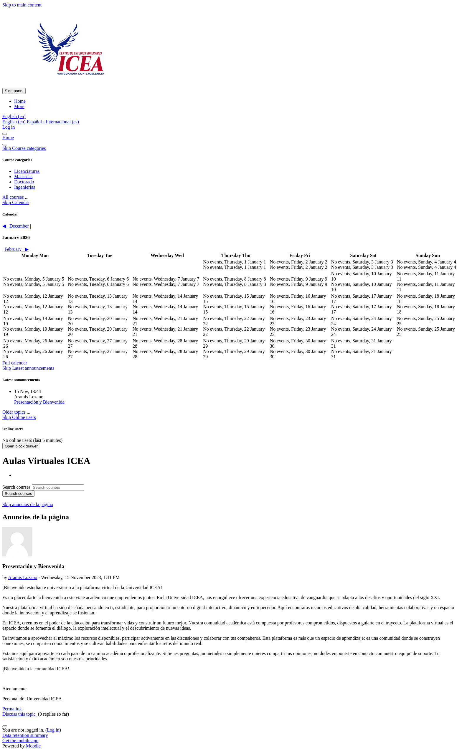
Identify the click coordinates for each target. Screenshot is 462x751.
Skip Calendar (15, 202)
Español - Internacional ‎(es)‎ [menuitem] (53, 121)
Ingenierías (24, 187)
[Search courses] (58, 487)
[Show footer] (4, 726)
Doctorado (24, 181)
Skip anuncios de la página (27, 504)
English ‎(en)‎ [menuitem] (14, 121)
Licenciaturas (26, 171)
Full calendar (14, 362)
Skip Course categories (24, 148)
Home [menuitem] (20, 101)
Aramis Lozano (22, 577)
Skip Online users (19, 417)
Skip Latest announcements (28, 368)
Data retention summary (25, 735)
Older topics (14, 412)
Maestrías (23, 176)
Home (8, 137)
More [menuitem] (19, 106)
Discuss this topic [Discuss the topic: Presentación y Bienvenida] (19, 714)
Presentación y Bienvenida (39, 401)
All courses (13, 197)
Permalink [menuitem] (12, 708)
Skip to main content (22, 4)
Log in (8, 127)
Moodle (33, 745)
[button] (14, 116)
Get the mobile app (20, 740)
